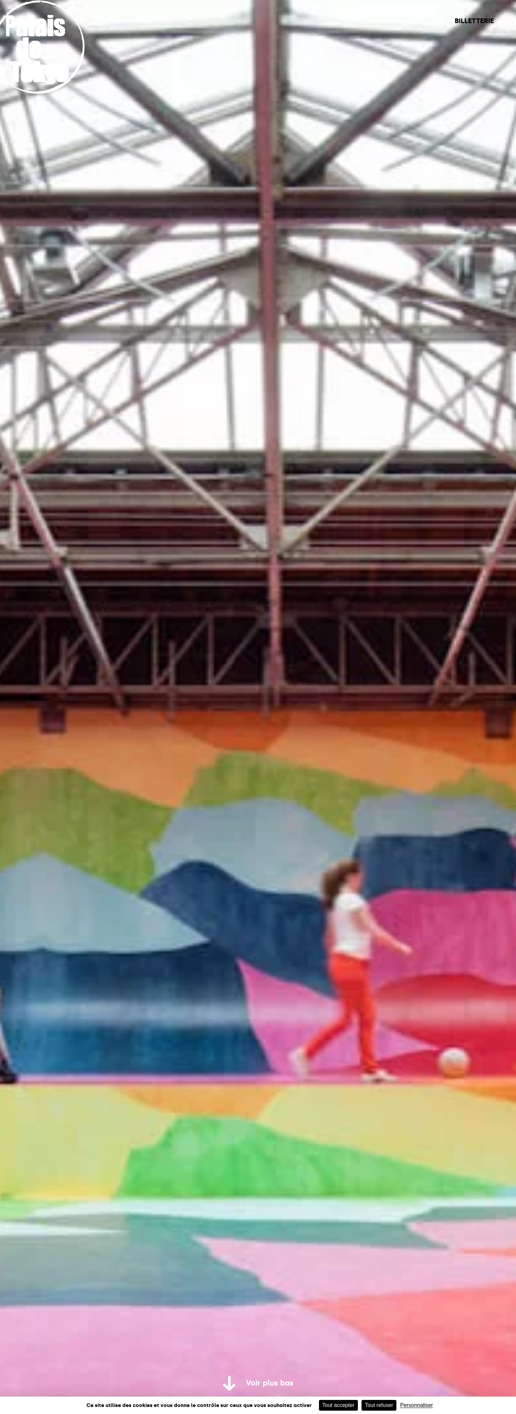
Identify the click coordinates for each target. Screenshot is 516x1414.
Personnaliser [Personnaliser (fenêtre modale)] (416, 1405)
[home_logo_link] (46, 91)
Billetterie (474, 21)
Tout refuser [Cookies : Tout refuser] (379, 1405)
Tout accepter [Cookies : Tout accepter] (338, 1405)
